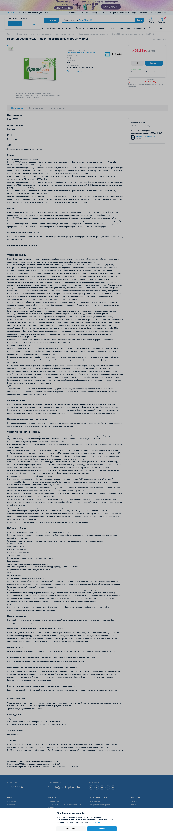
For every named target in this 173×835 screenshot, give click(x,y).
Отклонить (71, 829)
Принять (102, 829)
